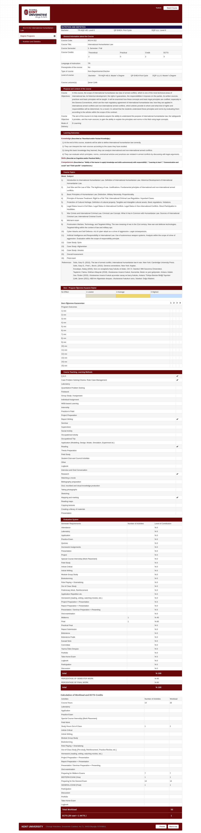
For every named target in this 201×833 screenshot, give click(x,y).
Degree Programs (27, 36)
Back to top (173, 826)
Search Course (171, 8)
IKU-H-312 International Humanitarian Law (36, 29)
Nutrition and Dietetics (30, 42)
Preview (161, 827)
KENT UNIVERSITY (32, 826)
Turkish (158, 8)
